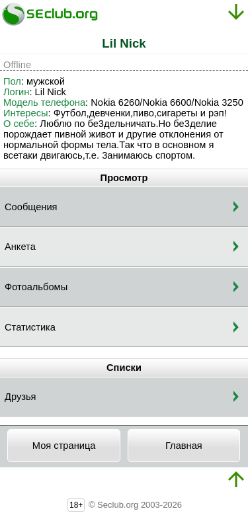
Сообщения (31, 207)
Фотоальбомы (36, 287)
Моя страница (64, 445)
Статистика (30, 327)
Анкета (20, 246)
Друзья (20, 396)
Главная (183, 445)
